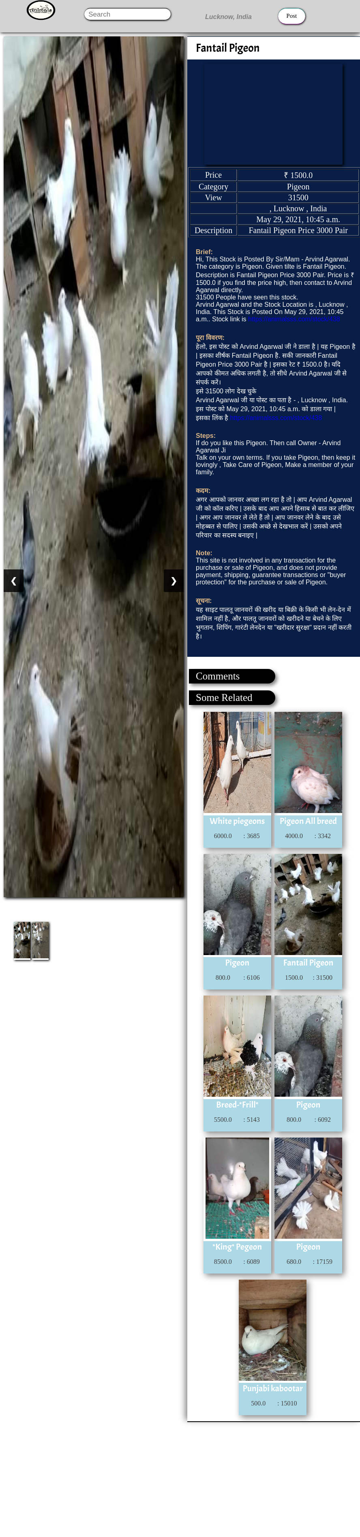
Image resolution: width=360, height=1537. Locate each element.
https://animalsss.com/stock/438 (294, 319)
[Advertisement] (179, 1478)
